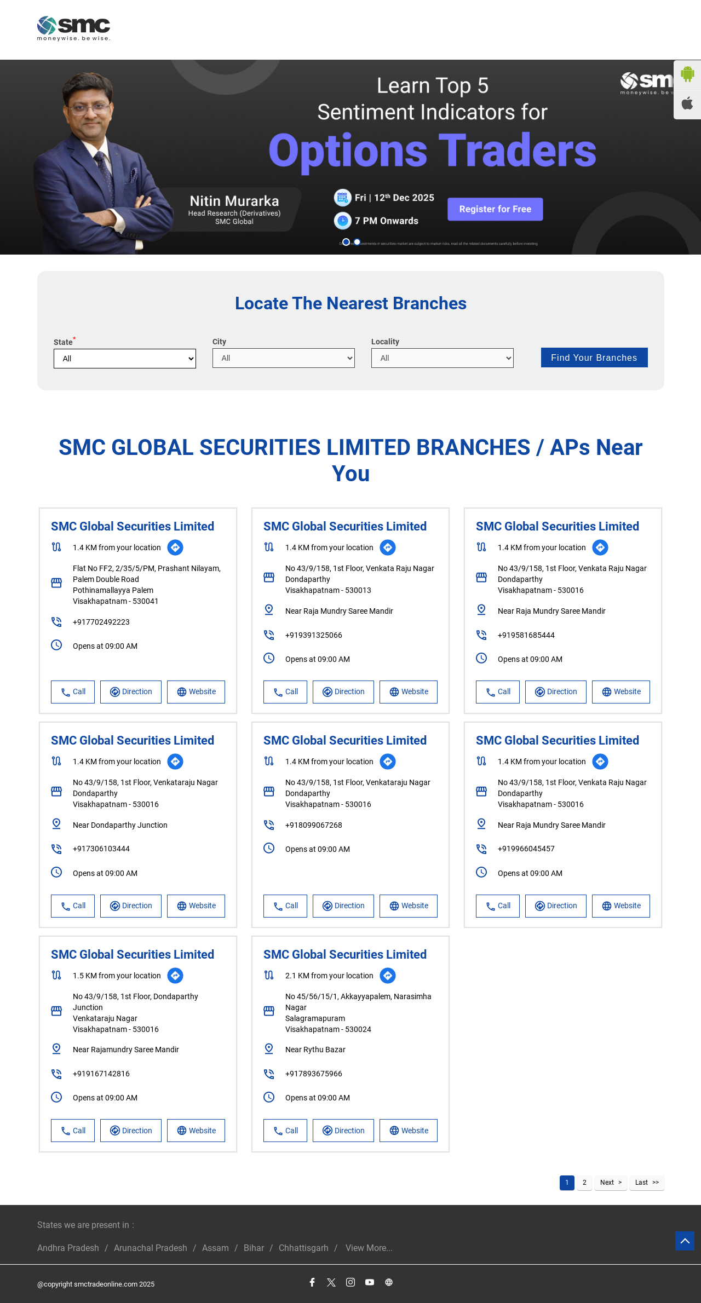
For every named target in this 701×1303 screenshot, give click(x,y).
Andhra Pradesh (68, 1248)
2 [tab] (356, 241)
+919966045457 (526, 848)
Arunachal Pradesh (150, 1248)
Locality (385, 341)
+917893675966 (313, 1073)
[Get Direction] (175, 547)
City (219, 341)
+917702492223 (101, 622)
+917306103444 (101, 848)
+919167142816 (101, 1073)
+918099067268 (313, 825)
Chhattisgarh (304, 1248)
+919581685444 (526, 635)
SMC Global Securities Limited (132, 526)
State (65, 342)
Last (641, 1182)
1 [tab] (345, 241)
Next (607, 1182)
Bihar (254, 1248)
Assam (215, 1248)
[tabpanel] (350, 157)
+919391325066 (313, 635)
